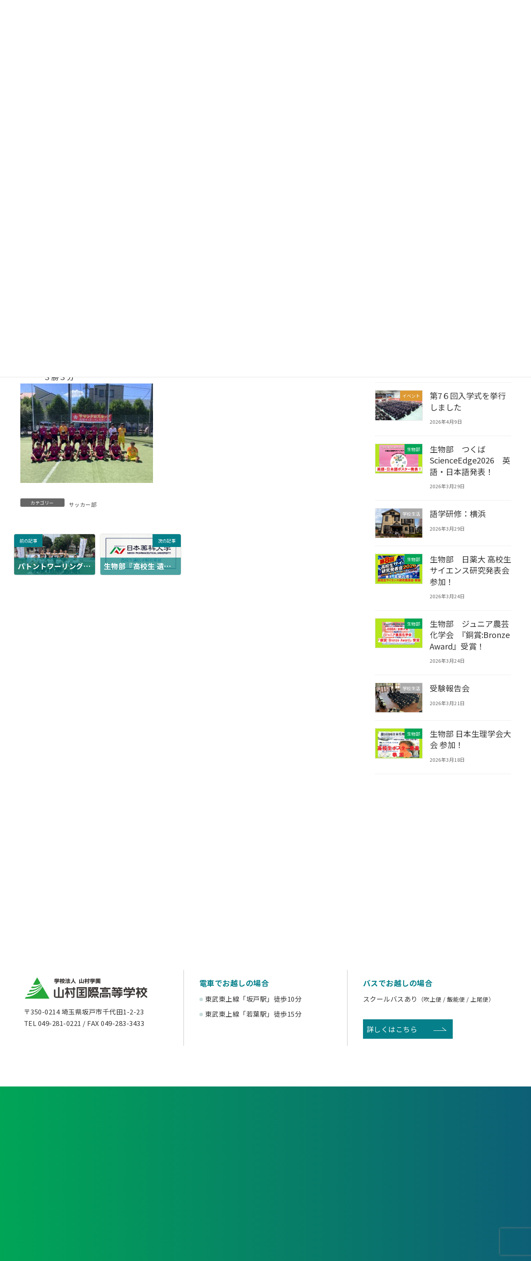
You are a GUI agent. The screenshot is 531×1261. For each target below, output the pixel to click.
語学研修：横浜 (458, 513)
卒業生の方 (327, 1172)
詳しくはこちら (392, 1040)
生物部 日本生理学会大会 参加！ (467, 750)
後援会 (79, 1203)
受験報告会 (449, 699)
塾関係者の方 (452, 1172)
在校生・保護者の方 (203, 1172)
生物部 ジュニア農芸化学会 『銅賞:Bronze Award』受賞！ (470, 640)
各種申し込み (98, 1135)
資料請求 (265, 1135)
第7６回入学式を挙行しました (468, 401)
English (452, 1203)
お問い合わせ (432, 1135)
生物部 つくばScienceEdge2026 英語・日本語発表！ (467, 460)
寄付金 (327, 1203)
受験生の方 (79, 1172)
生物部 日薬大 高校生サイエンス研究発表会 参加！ (467, 570)
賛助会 (203, 1203)
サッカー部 (83, 504)
